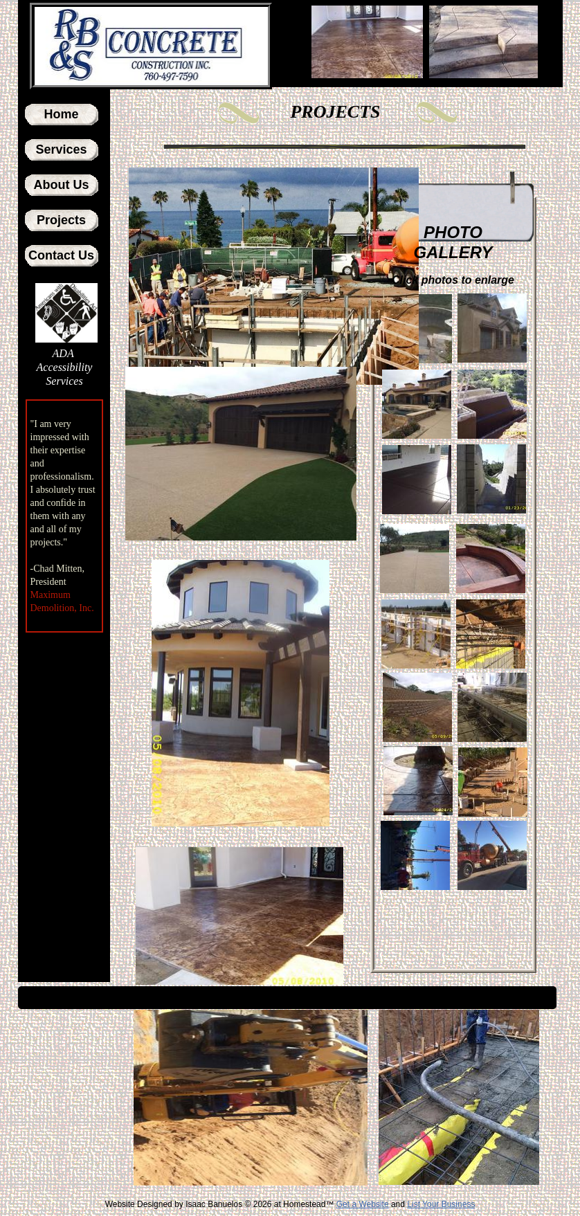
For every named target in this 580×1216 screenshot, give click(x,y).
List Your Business (441, 1204)
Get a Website (362, 1204)
